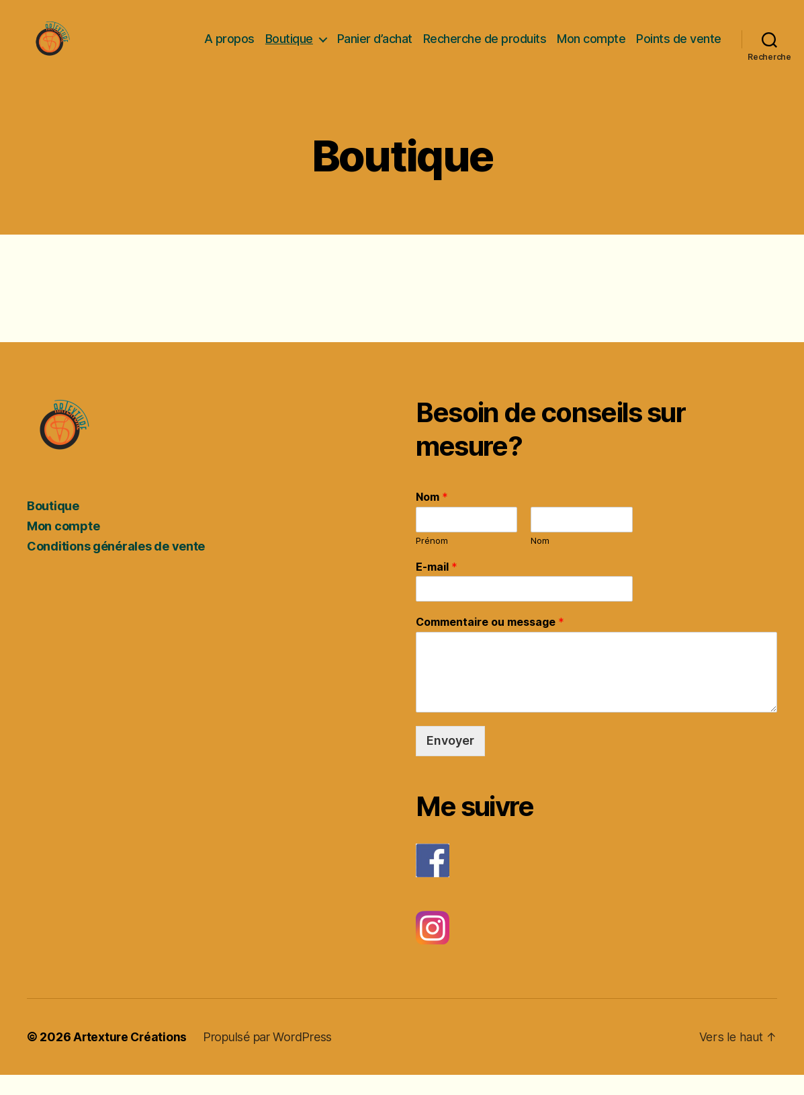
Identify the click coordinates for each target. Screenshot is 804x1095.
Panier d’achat (374, 49)
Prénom (432, 560)
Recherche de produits (485, 49)
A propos (229, 49)
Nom (432, 517)
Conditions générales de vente (116, 566)
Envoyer (450, 761)
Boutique (289, 49)
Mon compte (591, 49)
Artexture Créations (131, 1057)
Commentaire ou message (490, 642)
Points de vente (678, 49)
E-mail (436, 587)
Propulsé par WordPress (270, 1057)
